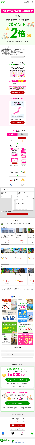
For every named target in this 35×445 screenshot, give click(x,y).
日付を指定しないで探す (7, 211)
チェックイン (5, 192)
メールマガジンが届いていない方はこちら (17, 428)
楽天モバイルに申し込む (17, 92)
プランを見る (7, 242)
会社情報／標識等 (14, 442)
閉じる (33, 198)
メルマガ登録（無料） (19, 425)
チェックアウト (22, 192)
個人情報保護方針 (21, 442)
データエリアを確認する (17, 122)
